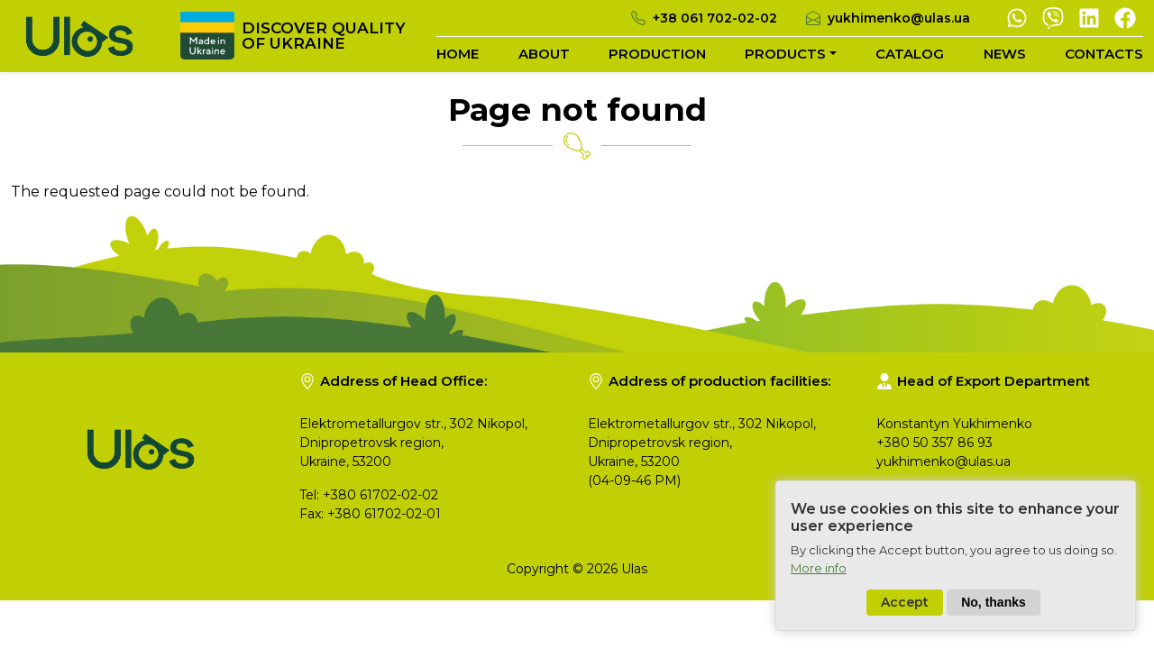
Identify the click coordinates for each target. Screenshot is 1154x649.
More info (819, 581)
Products (785, 53)
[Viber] (1053, 16)
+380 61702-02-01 (384, 514)
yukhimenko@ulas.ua (899, 18)
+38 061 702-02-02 (715, 18)
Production (657, 53)
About (544, 53)
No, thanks (993, 616)
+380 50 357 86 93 (934, 442)
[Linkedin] (1089, 16)
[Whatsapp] (1017, 16)
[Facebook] (1125, 16)
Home (457, 53)
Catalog (909, 53)
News (1005, 53)
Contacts (1104, 53)
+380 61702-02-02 (380, 495)
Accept (905, 616)
